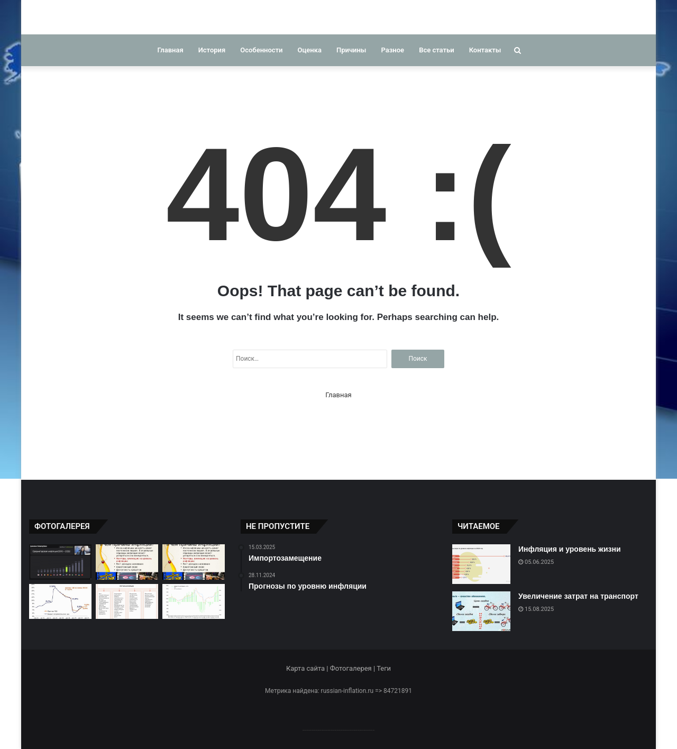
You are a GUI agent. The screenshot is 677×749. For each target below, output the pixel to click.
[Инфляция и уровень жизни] (481, 564)
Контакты (485, 50)
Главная (171, 50)
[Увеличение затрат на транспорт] (481, 611)
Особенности (261, 50)
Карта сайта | (308, 668)
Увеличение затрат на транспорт (578, 596)
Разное (392, 50)
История (212, 50)
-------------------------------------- (339, 730)
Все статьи (436, 50)
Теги (384, 668)
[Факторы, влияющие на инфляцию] (127, 562)
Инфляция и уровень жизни (569, 549)
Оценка (310, 50)
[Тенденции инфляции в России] (193, 601)
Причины (351, 50)
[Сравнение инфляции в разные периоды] (60, 562)
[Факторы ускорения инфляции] (127, 601)
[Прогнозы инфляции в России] (60, 601)
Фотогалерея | (353, 668)
